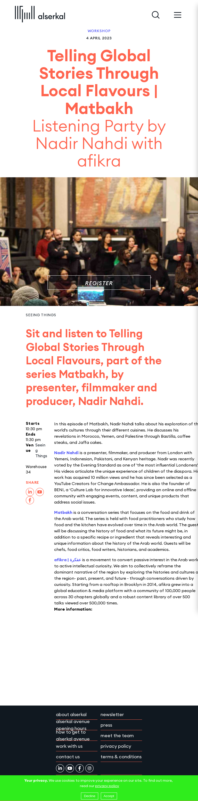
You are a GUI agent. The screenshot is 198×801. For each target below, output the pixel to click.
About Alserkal (71, 714)
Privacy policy (116, 746)
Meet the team (117, 735)
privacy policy (107, 786)
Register (99, 283)
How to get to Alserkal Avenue (73, 735)
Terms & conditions (121, 757)
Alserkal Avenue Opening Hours (73, 724)
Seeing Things (41, 315)
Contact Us (68, 757)
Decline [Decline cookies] (89, 796)
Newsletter (112, 714)
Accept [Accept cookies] (109, 796)
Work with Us (69, 746)
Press (106, 725)
